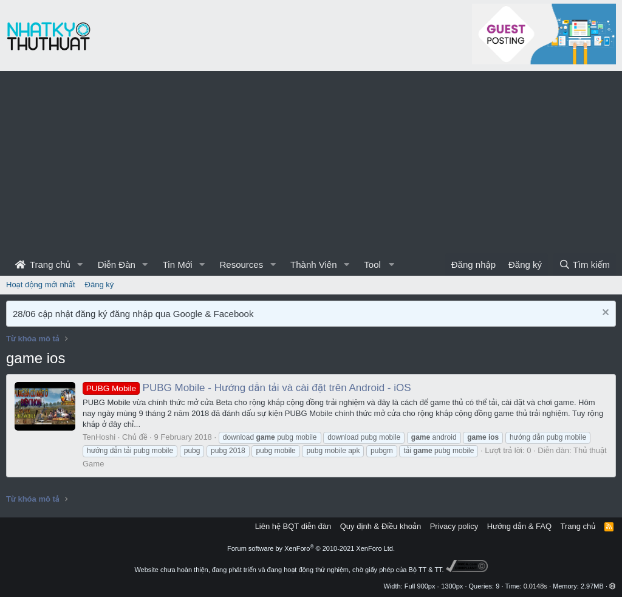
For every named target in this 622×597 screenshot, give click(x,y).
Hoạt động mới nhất (40, 284)
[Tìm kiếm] (584, 264)
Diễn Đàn (116, 264)
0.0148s (535, 586)
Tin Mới (178, 264)
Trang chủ (42, 264)
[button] (80, 264)
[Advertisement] (311, 162)
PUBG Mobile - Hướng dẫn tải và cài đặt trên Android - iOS (247, 388)
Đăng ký (99, 284)
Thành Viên (313, 264)
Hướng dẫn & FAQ (519, 526)
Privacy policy (454, 526)
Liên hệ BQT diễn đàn (293, 526)
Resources (241, 264)
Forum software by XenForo (311, 548)
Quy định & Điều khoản (380, 526)
